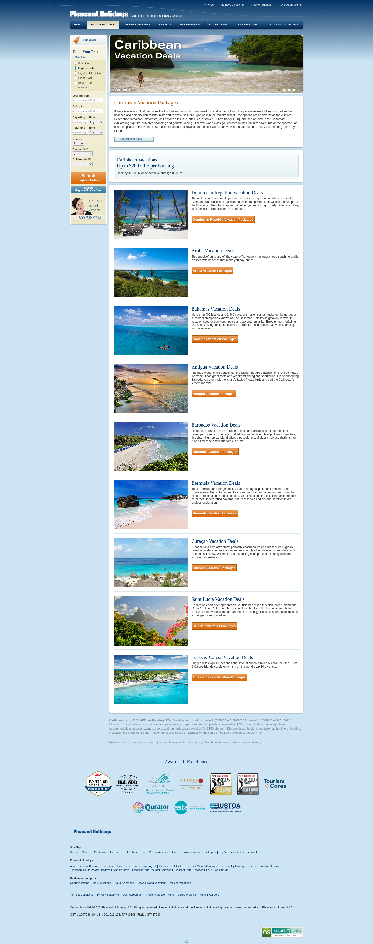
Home (78, 24)
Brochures (123, 866)
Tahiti (135, 852)
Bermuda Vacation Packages (214, 513)
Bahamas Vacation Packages (215, 339)
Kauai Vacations (124, 883)
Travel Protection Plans (160, 894)
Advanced (80, 56)
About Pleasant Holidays (85, 866)
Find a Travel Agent (144, 866)
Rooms (77, 139)
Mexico (86, 852)
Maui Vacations (102, 883)
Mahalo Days (121, 870)
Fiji (143, 852)
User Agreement (132, 894)
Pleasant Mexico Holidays (201, 866)
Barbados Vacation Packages (215, 452)
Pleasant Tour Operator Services (151, 870)
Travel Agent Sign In (290, 4)
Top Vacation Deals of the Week (238, 852)
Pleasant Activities (283, 24)
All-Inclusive (219, 24)
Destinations (190, 24)
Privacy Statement (108, 894)
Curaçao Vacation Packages (214, 568)
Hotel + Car (85, 82)
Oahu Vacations (79, 883)
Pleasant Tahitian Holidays (264, 866)
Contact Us (221, 870)
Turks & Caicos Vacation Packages (219, 677)
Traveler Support (261, 4)
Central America (158, 852)
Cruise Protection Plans (192, 894)
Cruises (165, 24)
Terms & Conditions (82, 894)
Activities (83, 87)
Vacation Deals (103, 24)
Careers (214, 894)
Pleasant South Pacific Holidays (91, 870)
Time (92, 117)
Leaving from (81, 95)
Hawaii (74, 852)
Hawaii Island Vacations (152, 883)
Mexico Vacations (180, 883)
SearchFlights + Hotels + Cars (88, 189)
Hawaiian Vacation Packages (198, 852)
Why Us (209, 4)
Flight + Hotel (86, 68)
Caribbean (100, 852)
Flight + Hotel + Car (90, 73)
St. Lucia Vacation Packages (214, 626)
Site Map (75, 847)
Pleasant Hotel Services (188, 870)
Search (88, 178)
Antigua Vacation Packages (213, 394)
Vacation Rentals (137, 24)
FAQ (209, 870)
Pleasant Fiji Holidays (232, 866)
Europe (114, 852)
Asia (174, 852)
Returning (79, 127)
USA (125, 852)
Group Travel (248, 24)
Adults (80, 149)
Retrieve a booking (232, 4)
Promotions (89, 39)
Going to (78, 106)
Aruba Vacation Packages (212, 271)
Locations (108, 866)
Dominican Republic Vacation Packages (223, 219)
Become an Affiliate (170, 866)
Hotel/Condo (85, 63)
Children (82, 159)
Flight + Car (85, 77)
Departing (79, 117)
